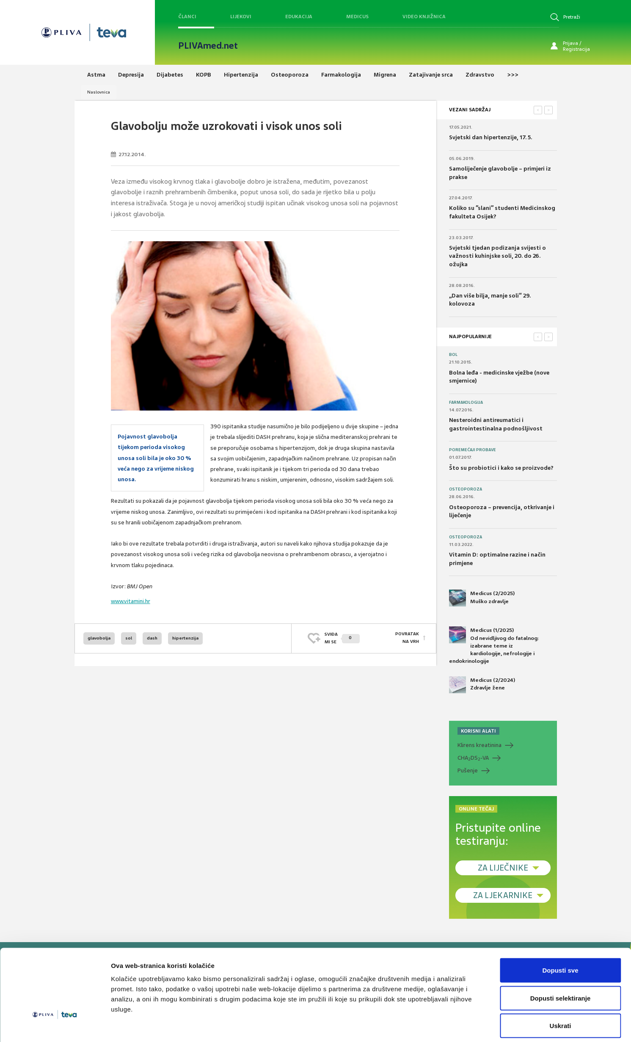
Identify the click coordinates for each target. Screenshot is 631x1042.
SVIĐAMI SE (342, 638)
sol (128, 638)
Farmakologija (466, 402)
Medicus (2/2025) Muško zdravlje (482, 598)
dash (152, 638)
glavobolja (99, 638)
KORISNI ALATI (478, 731)
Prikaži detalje (438, 1025)
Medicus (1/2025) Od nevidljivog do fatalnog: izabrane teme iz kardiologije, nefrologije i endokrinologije (494, 645)
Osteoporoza (465, 489)
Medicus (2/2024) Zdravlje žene (482, 684)
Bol (453, 354)
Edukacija (298, 16)
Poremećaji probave (472, 449)
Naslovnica (98, 92)
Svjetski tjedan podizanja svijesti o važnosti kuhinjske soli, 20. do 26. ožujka (497, 256)
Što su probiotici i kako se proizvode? (501, 467)
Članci (187, 16)
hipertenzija (185, 638)
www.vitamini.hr (130, 601)
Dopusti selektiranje (560, 958)
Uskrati (560, 986)
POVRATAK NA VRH (407, 638)
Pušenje (467, 770)
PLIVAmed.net (208, 45)
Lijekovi (240, 16)
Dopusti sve (560, 930)
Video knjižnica (424, 16)
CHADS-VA (473, 758)
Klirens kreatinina (479, 745)
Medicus (357, 16)
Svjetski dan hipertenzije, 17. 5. (490, 137)
